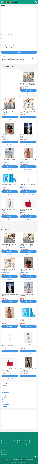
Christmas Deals (16, 438)
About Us (3, 450)
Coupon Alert (28, 438)
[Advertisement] (9, 82)
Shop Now (19, 52)
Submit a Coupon (29, 442)
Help (26, 444)
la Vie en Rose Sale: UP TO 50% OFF (28, 159)
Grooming (4, 406)
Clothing (4, 385)
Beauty (4, 395)
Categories (3, 438)
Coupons (3, 444)
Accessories (5, 392)
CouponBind (25, 460)
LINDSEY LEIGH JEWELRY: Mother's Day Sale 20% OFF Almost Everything (28, 186)
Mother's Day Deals (17, 440)
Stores (2, 440)
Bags (3, 388)
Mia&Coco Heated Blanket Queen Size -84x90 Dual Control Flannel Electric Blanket (27, 85)
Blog (2, 442)
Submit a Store (28, 440)
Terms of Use (4, 454)
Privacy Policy (4, 452)
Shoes (3, 390)
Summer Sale (16, 442)
